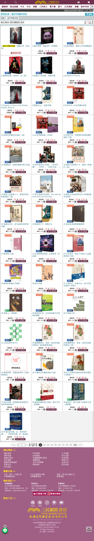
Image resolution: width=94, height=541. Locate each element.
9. (75, 105)
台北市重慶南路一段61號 (67, 486)
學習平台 (65, 460)
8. (41, 105)
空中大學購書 (38, 462)
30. (69, 313)
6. (72, 76)
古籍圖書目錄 (9, 476)
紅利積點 (36, 456)
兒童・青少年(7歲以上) (66, 474)
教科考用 (85, 7)
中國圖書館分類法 (40, 458)
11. (43, 135)
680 (75, 445)
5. (43, 76)
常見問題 (65, 458)
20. (42, 224)
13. (15, 165)
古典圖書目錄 (35, 476)
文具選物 (68, 7)
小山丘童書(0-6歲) (37, 474)
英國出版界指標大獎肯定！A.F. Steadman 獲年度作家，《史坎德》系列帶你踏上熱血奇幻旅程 (84, 10)
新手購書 (7, 460)
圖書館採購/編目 (10, 462)
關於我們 (7, 453)
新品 (14, 7)
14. (46, 167)
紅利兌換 (70, 27)
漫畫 (77, 7)
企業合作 (65, 462)
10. (13, 135)
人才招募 (65, 453)
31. (9, 343)
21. (74, 224)
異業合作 (7, 464)
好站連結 (7, 467)
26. (37, 283)
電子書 (53, 7)
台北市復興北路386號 (12, 486)
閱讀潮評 (36, 464)
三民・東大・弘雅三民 (13, 474)
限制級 (7, 354)
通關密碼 (36, 460)
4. (14, 76)
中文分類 (65, 456)
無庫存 (39, 53)
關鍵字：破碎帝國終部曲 (9, 18)
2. (45, 46)
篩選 (89, 14)
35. (44, 372)
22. (7, 254)
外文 (29, 7)
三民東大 (43, 7)
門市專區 (36, 453)
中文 (22, 7)
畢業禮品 (60, 476)
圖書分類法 (8, 458)
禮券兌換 (7, 456)
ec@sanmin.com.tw (19, 490)
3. (78, 46)
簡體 (35, 7)
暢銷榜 (5, 7)
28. (10, 313)
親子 (60, 7)
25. (10, 283)
